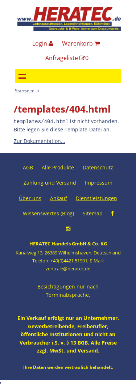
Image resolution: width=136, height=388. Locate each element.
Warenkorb (81, 43)
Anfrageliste (66, 58)
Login (42, 43)
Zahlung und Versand (50, 182)
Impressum (98, 182)
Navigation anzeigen (22, 76)
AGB (28, 167)
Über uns (30, 197)
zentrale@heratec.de (68, 268)
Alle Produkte (58, 167)
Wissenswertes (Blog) (48, 213)
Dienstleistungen (96, 197)
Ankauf (58, 197)
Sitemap (93, 213)
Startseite (24, 91)
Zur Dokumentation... (39, 140)
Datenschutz (98, 167)
